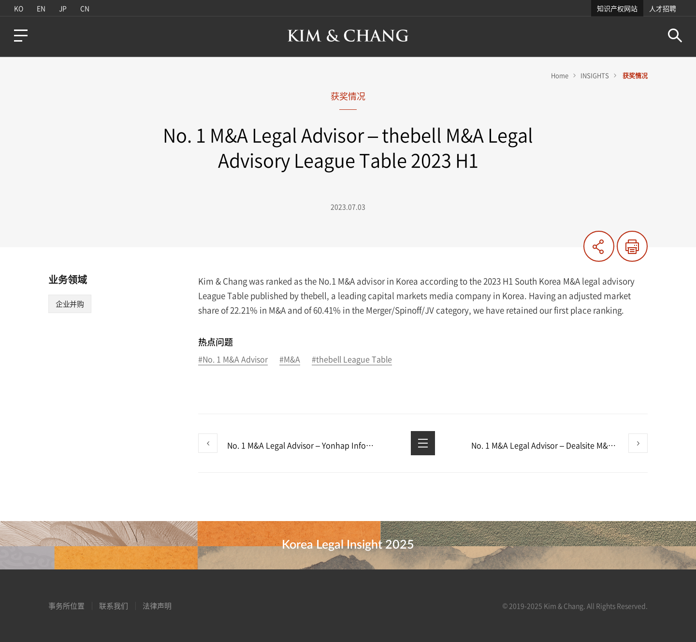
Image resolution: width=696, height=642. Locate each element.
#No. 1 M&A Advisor (233, 360)
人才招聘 (662, 8)
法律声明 (157, 605)
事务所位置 (66, 605)
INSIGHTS (594, 75)
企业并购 (70, 304)
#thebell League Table (352, 360)
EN (41, 8)
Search (675, 36)
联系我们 (113, 605)
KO (18, 8)
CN (84, 8)
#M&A (289, 360)
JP (63, 8)
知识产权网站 (617, 8)
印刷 (632, 246)
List (423, 443)
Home (559, 75)
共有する (598, 246)
